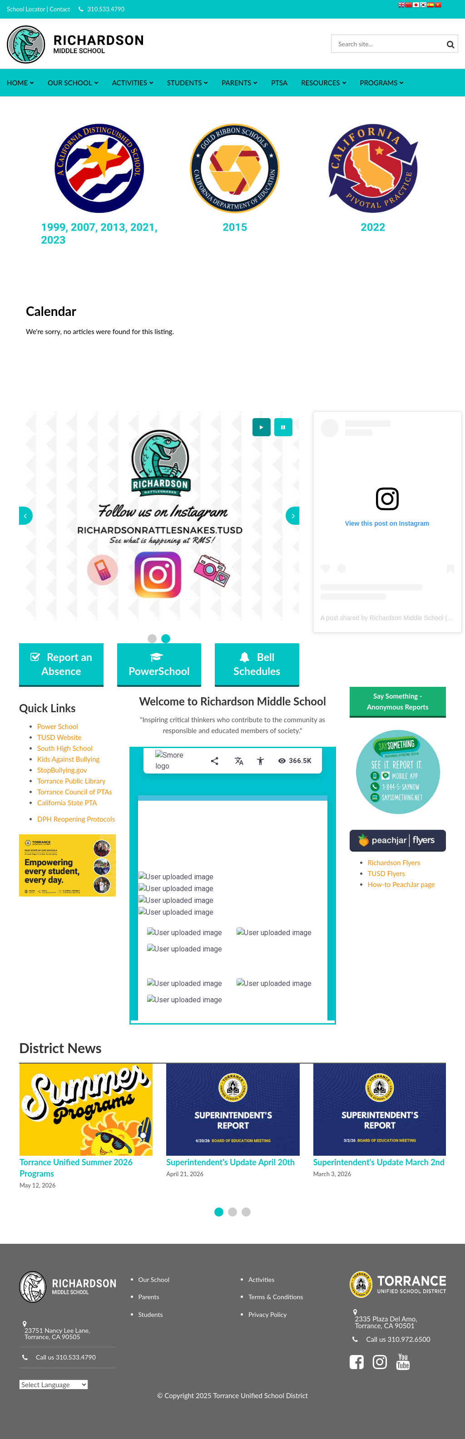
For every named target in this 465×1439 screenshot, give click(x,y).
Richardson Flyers (394, 862)
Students (151, 1314)
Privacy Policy (267, 1314)
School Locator (26, 9)
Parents (149, 1297)
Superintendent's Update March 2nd (379, 1162)
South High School (65, 748)
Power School (57, 726)
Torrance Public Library (71, 781)
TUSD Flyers (387, 873)
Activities (261, 1279)
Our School (154, 1279)
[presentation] (26, 516)
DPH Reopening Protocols (76, 819)
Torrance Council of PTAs (74, 792)
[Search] (449, 43)
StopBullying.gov (62, 770)
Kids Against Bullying (68, 759)
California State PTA (67, 802)
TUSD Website (59, 737)
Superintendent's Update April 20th (230, 1162)
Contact (59, 9)
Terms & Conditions (275, 1297)
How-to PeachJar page (401, 884)
